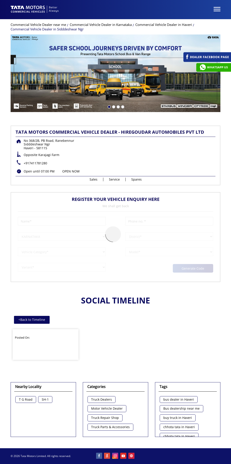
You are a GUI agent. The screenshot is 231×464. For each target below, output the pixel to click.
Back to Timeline (31, 319)
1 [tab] (109, 106)
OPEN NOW (71, 171)
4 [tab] (122, 106)
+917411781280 (35, 163)
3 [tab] (118, 106)
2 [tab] (113, 106)
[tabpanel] (115, 73)
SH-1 (45, 400)
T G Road (25, 400)
